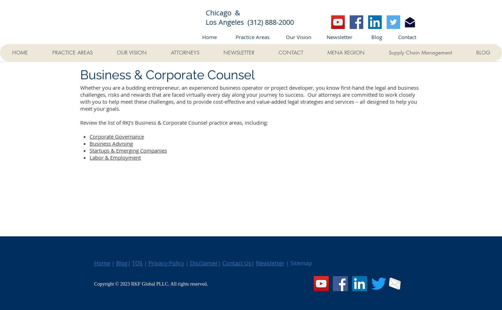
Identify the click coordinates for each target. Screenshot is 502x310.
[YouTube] (338, 22)
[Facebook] (356, 22)
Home (102, 263)
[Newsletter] (339, 37)
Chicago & (227, 12)
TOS (137, 263)
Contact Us (236, 263)
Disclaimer (204, 263)
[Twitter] (393, 22)
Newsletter (270, 263)
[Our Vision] (298, 37)
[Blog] (376, 37)
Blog (122, 263)
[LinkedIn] (375, 22)
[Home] (209, 37)
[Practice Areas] (252, 37)
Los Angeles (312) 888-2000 (250, 22)
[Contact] (407, 37)
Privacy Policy (166, 263)
